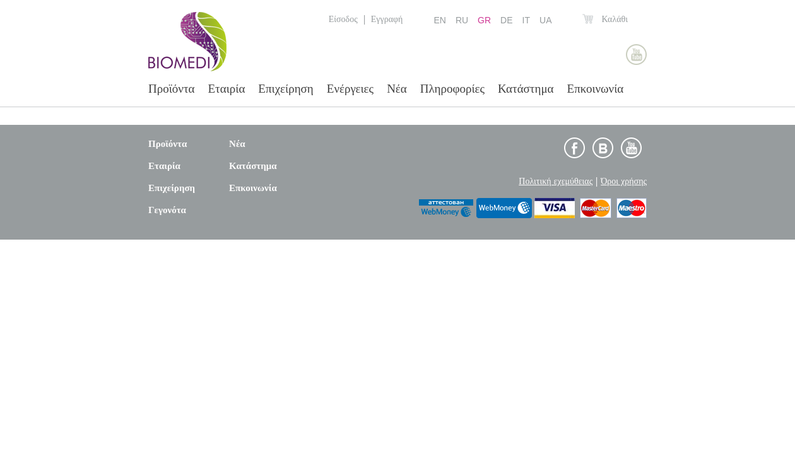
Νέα (397, 88)
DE (506, 20)
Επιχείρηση (285, 88)
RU (462, 20)
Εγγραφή (387, 19)
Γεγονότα (167, 210)
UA (545, 20)
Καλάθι (614, 19)
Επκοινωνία (595, 88)
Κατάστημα (526, 88)
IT (526, 20)
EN (439, 20)
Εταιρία (226, 88)
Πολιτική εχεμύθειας (555, 181)
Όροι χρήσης (624, 181)
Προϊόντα (171, 88)
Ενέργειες (350, 88)
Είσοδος (343, 19)
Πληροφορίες (452, 88)
